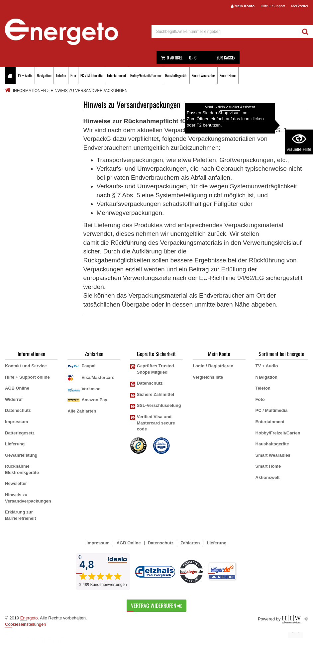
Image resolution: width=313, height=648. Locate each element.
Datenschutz (18, 410)
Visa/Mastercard (98, 377)
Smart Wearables (203, 75)
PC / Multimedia (91, 75)
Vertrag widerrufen (156, 605)
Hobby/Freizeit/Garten (145, 75)
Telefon (61, 75)
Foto (73, 75)
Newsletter (16, 483)
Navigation (44, 75)
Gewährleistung (21, 455)
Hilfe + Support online (27, 377)
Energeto (29, 617)
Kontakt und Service (26, 365)
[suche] (225, 31)
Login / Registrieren (213, 365)
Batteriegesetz (20, 432)
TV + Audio (25, 75)
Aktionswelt (268, 477)
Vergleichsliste (208, 377)
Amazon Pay (94, 399)
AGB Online (17, 388)
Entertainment (116, 75)
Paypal (88, 365)
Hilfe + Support (273, 6)
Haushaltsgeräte (176, 75)
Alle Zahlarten (81, 411)
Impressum (16, 421)
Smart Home (228, 75)
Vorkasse (90, 388)
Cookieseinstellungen (25, 624)
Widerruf (14, 399)
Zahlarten (190, 542)
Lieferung (15, 443)
